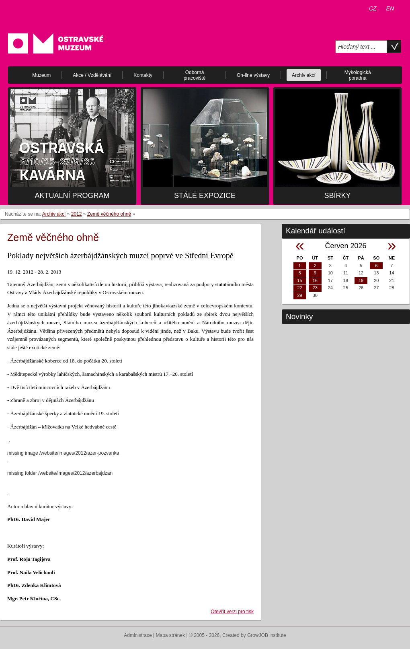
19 (361, 280)
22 (299, 287)
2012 (76, 214)
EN (390, 8)
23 (315, 287)
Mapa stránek (170, 635)
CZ (373, 8)
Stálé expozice (205, 196)
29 (299, 295)
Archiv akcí (54, 214)
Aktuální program (72, 196)
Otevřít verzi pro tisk (232, 611)
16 (315, 280)
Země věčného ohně (109, 214)
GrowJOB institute (266, 635)
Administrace (138, 635)
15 (299, 280)
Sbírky (337, 196)
